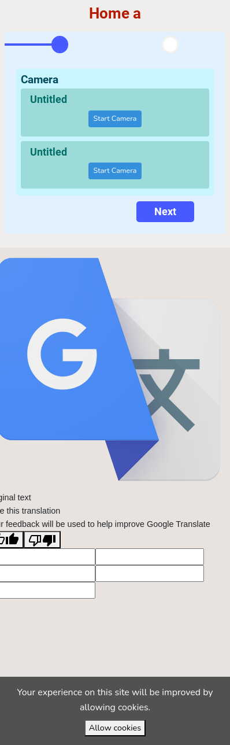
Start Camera (115, 118)
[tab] (60, 44)
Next (165, 211)
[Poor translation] (42, 539)
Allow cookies (115, 727)
